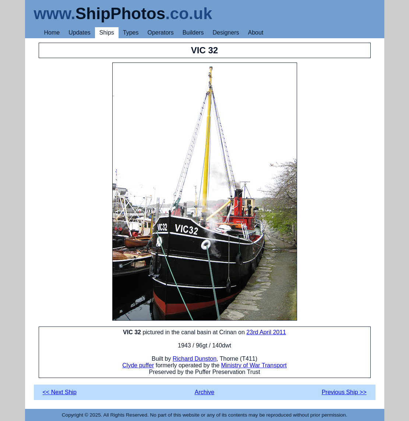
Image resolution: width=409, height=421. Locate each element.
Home (52, 32)
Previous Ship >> (344, 392)
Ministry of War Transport (254, 365)
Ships (106, 32)
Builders (193, 32)
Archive (204, 392)
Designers (225, 32)
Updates (79, 32)
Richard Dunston (194, 359)
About (255, 32)
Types (131, 32)
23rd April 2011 (266, 332)
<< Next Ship (60, 392)
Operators (161, 32)
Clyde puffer (138, 365)
